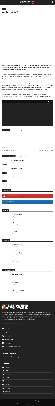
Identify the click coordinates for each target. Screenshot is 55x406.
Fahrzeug (7, 384)
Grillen (7, 370)
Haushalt (7, 381)
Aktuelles (8, 6)
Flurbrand (14, 231)
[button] (52, 2)
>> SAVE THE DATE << (17, 274)
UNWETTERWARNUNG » (11, 202)
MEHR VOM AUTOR (22, 156)
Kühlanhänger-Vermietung (12, 346)
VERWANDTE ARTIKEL (8, 156)
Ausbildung (13, 130)
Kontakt (18, 401)
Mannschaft (8, 336)
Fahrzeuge (8, 343)
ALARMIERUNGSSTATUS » (11, 196)
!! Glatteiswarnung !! (17, 160)
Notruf (7, 377)
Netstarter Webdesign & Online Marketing (28, 404)
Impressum (24, 401)
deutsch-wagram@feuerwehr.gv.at (11, 323)
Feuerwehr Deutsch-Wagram (13, 357)
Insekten (7, 392)
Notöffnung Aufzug (17, 169)
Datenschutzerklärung (33, 401)
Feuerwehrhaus (9, 339)
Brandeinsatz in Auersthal (46, 150)
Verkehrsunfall (15, 177)
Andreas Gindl (7, 15)
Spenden (7, 332)
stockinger (31, 130)
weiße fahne (38, 130)
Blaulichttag (15, 282)
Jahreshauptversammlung (9, 150)
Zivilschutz (8, 388)
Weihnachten (8, 374)
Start (3, 6)
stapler (25, 130)
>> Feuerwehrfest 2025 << (18, 291)
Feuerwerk (8, 367)
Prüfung (20, 130)
